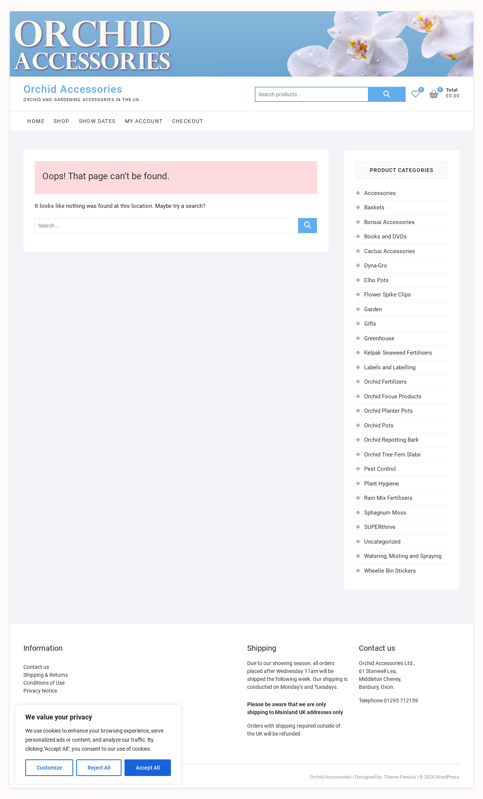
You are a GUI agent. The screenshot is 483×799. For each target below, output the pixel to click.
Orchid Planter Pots (388, 410)
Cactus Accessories (389, 251)
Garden (373, 309)
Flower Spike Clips (387, 294)
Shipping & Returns (45, 675)
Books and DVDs (385, 236)
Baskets (374, 207)
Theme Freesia (400, 777)
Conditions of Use (44, 683)
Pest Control (380, 469)
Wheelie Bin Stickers (390, 570)
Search (387, 94)
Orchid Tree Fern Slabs (392, 454)
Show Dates (97, 121)
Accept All (148, 768)
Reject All (99, 768)
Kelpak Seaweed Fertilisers (398, 352)
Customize (49, 768)
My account (144, 121)
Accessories (380, 193)
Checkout (187, 121)
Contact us (36, 667)
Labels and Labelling (389, 367)
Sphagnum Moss (385, 512)
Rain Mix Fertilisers (388, 498)
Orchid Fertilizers (385, 381)
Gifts (370, 323)
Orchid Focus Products (392, 396)
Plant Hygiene (381, 483)
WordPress (448, 777)
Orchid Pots (379, 425)
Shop (62, 121)
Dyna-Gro (375, 265)
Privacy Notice (40, 691)
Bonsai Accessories (389, 222)
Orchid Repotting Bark (391, 439)
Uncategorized (382, 541)
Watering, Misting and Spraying (402, 556)
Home (36, 121)
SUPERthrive (379, 527)
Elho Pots (376, 280)
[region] (98, 744)
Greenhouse (379, 338)
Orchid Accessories (72, 89)
